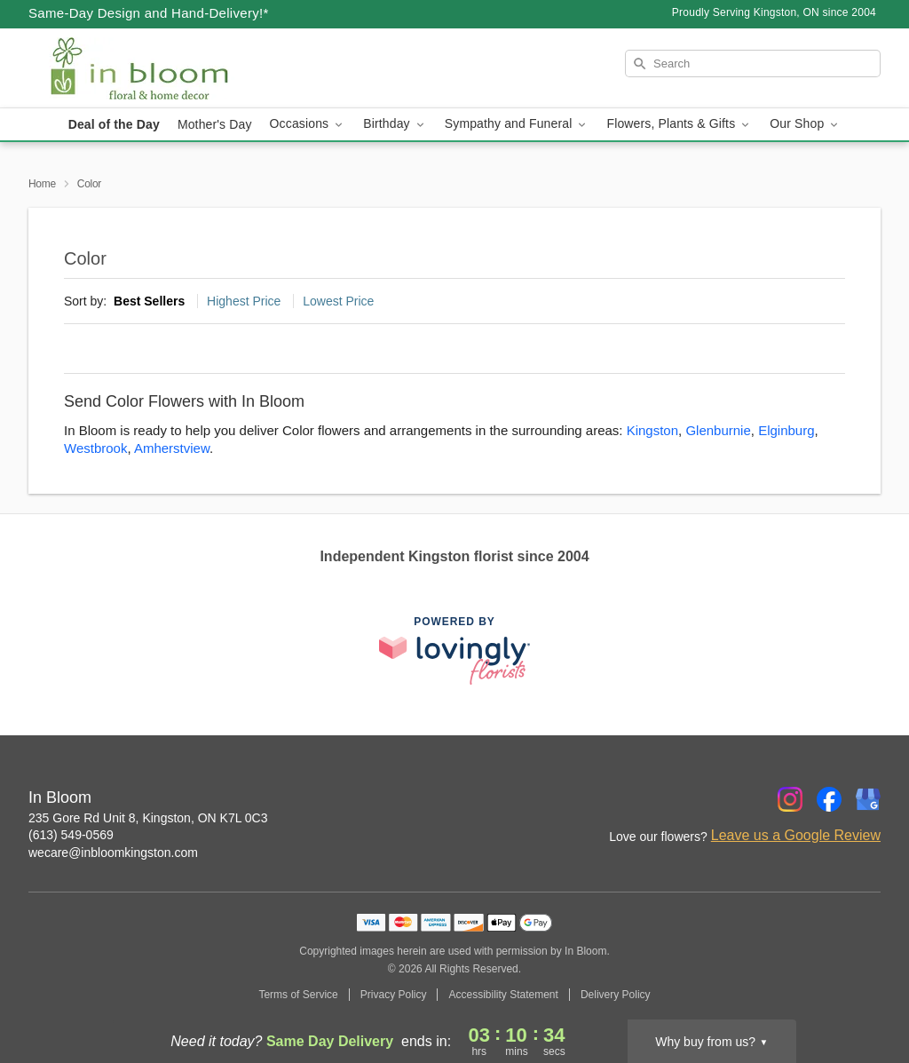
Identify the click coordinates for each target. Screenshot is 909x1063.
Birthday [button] (395, 123)
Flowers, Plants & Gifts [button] (679, 123)
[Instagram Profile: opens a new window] (790, 799)
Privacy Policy (393, 994)
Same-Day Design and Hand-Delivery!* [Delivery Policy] (148, 12)
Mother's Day (215, 124)
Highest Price (244, 301)
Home (42, 184)
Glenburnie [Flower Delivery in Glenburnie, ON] (717, 430)
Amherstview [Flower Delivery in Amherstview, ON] (171, 448)
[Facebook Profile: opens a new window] (829, 799)
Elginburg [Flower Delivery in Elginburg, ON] (786, 430)
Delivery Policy (616, 994)
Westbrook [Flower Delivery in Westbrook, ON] (95, 448)
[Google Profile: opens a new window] (868, 799)
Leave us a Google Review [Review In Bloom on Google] (796, 835)
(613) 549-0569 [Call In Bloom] (71, 835)
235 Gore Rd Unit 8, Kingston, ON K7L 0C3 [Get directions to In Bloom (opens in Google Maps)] (148, 818)
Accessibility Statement (502, 994)
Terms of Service (297, 994)
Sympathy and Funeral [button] (517, 123)
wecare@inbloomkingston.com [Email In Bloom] (113, 852)
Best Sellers (149, 301)
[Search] (753, 63)
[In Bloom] (156, 68)
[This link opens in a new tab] (454, 650)
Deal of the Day (114, 124)
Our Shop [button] (805, 123)
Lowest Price (338, 301)
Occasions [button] (308, 123)
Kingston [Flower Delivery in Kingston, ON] (652, 430)
